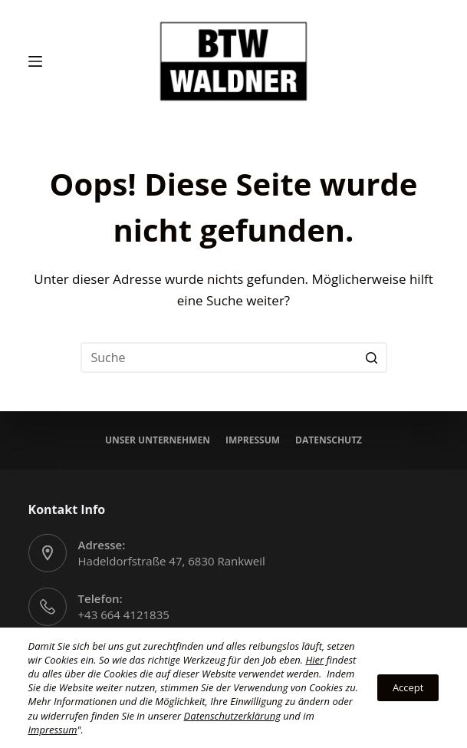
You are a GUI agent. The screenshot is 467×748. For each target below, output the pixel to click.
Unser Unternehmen (157, 440)
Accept (408, 687)
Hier (314, 660)
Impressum (252, 440)
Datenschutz (328, 440)
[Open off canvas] (35, 61)
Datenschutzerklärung (232, 716)
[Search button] (372, 357)
